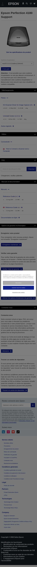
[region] (18, 283)
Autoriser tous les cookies (18, 287)
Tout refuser (18, 282)
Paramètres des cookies (18, 292)
